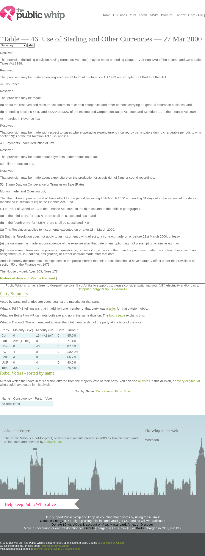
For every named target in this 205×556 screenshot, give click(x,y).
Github (89, 528)
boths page (117, 315)
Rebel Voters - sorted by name (27, 373)
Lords (143, 15)
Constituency (104, 391)
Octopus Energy (89, 289)
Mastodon (152, 440)
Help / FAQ (196, 15)
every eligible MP (189, 381)
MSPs (154, 15)
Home (106, 15)
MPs (132, 15)
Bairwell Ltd (52, 442)
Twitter (180, 15)
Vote (127, 391)
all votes (144, 381)
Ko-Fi (140, 528)
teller (112, 308)
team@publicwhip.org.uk (55, 545)
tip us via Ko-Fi (116, 289)
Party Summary (14, 293)
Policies (167, 15)
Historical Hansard (14, 278)
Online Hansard (43, 278)
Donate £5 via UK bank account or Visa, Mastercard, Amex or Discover (102, 524)
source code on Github (111, 542)
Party (118, 391)
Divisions (120, 15)
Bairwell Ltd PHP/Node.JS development (57, 548)
